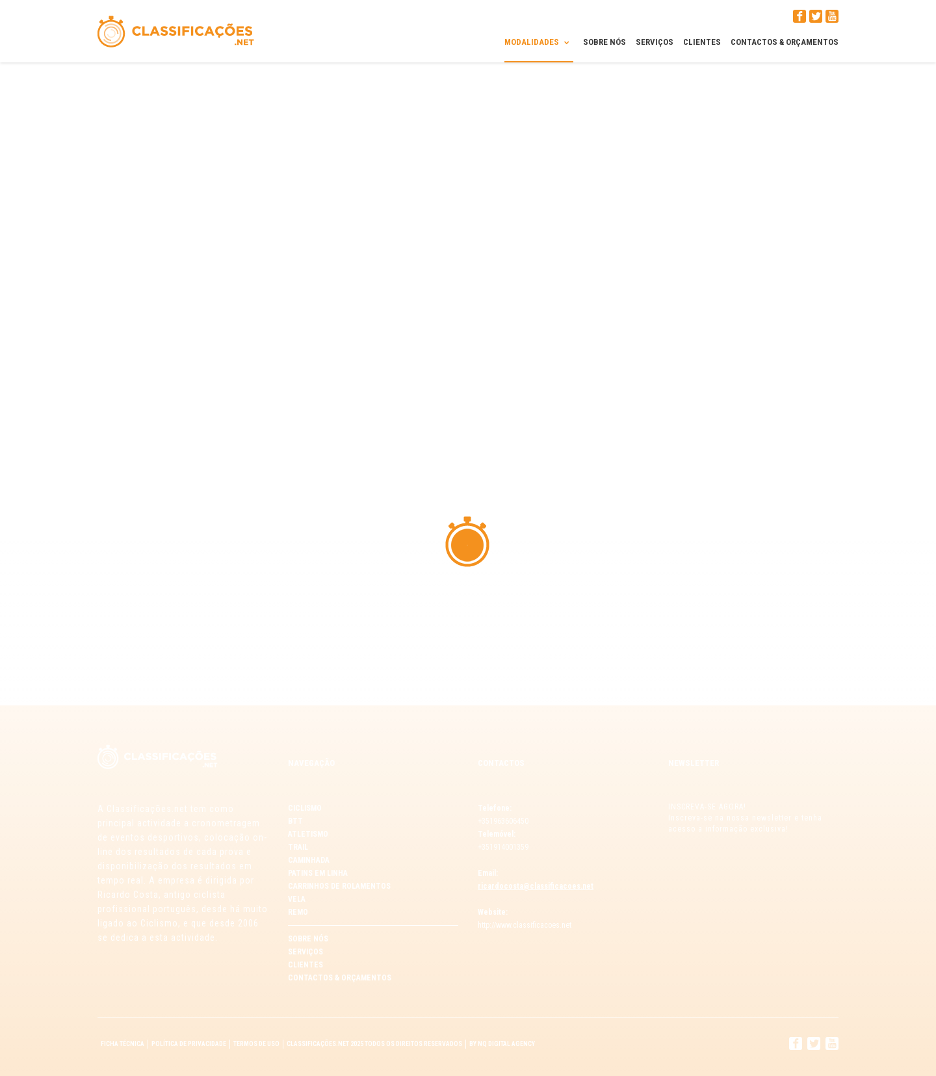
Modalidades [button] (538, 41)
